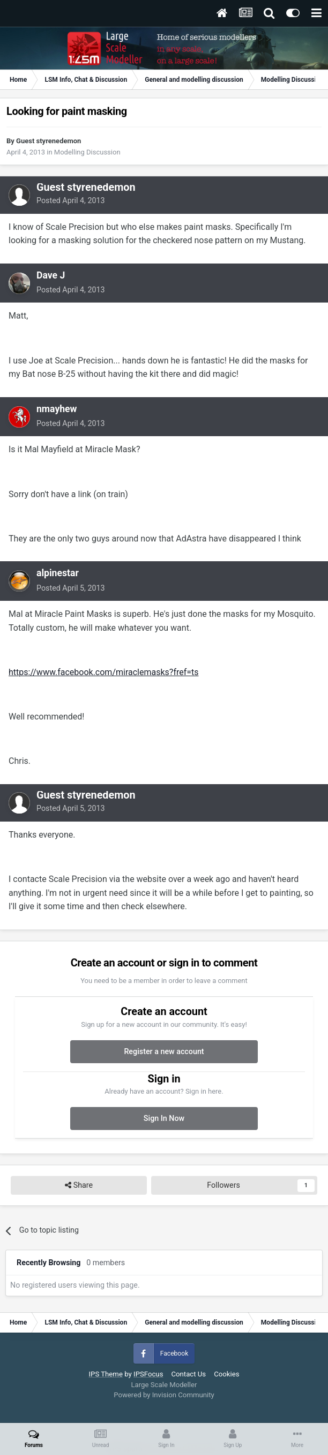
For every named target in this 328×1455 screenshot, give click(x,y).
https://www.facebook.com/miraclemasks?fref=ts (104, 672)
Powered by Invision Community (164, 1395)
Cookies (226, 1374)
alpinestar (57, 573)
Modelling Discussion (87, 152)
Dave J (50, 275)
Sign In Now (164, 1118)
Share (79, 1185)
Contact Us (188, 1374)
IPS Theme (105, 1374)
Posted (70, 200)
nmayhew (56, 409)
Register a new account (164, 1051)
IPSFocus (148, 1374)
